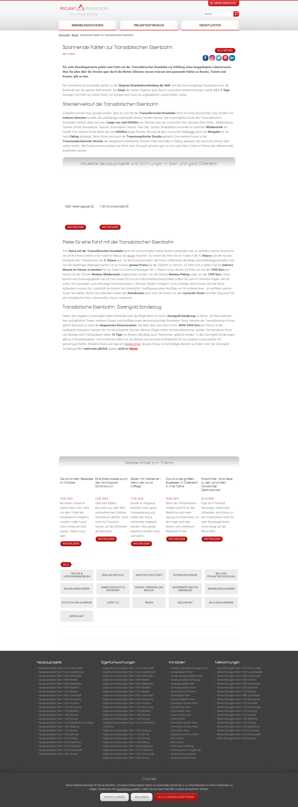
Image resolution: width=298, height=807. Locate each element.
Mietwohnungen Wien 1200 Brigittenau (238, 726)
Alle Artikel (64, 35)
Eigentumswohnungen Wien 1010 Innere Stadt (128, 668)
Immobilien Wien (180, 730)
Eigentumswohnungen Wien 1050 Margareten (128, 683)
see (192, 132)
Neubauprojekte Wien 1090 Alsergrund (60, 699)
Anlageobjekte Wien (182, 671)
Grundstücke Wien (181, 707)
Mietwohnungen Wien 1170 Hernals (236, 714)
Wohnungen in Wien (158, 163)
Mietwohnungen (227, 662)
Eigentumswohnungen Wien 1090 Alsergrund (128, 699)
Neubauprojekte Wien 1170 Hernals (58, 730)
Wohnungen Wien (180, 695)
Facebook (205, 58)
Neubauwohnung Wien (183, 753)
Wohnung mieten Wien (183, 691)
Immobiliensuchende (88, 25)
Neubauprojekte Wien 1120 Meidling (58, 710)
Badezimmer (133, 344)
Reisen (75, 35)
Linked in (232, 58)
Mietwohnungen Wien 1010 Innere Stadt (239, 668)
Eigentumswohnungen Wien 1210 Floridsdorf (128, 749)
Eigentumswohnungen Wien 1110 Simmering (128, 707)
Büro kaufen (177, 738)
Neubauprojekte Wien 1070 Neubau (58, 691)
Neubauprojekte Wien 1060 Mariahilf (59, 687)
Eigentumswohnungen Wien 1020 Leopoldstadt (129, 671)
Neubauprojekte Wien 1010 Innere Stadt (60, 668)
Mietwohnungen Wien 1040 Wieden (236, 679)
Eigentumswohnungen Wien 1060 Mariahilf (126, 687)
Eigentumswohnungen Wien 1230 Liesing (126, 757)
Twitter (219, 58)
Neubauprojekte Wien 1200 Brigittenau (60, 742)
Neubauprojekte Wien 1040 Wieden (58, 679)
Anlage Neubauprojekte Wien (187, 675)
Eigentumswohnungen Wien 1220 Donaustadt (128, 753)
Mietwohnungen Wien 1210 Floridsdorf (238, 730)
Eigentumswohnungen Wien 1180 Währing (126, 738)
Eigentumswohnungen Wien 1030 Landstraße (128, 675)
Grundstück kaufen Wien (184, 703)
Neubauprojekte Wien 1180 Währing (58, 734)
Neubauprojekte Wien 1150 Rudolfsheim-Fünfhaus (66, 722)
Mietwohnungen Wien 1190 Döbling (236, 722)
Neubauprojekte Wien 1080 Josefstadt (60, 695)
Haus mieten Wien (181, 714)
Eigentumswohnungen (118, 662)
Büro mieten (177, 742)
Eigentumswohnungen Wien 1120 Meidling (126, 710)
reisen (131, 255)
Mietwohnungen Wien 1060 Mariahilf (237, 687)
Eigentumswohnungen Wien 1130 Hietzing (126, 714)
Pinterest (225, 58)
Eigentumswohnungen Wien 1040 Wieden (126, 679)
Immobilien (177, 662)
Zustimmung (125, 789)
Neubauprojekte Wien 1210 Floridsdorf (60, 746)
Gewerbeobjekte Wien (183, 699)
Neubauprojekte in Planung (185, 679)
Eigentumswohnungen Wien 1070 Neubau (126, 691)
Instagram (212, 58)
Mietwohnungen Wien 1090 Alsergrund (238, 699)
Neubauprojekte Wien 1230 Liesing (58, 753)
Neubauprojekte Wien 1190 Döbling (58, 738)
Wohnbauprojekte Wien (183, 757)
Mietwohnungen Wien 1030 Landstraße (238, 675)
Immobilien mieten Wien (184, 726)
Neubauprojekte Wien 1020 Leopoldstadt (61, 671)
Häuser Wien (178, 718)
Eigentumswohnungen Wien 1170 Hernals (126, 734)
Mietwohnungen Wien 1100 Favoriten (237, 703)
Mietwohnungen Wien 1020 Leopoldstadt (239, 671)
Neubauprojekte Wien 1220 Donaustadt (60, 749)
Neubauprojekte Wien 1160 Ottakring (59, 726)
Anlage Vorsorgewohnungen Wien (189, 668)
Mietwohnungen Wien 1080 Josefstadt (238, 695)
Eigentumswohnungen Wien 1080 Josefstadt (128, 695)
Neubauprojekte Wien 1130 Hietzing (58, 714)
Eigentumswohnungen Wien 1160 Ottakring (127, 730)
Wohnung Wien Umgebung (185, 749)
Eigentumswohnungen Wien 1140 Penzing (126, 718)
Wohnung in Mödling (182, 746)
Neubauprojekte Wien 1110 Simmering (60, 707)
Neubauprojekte (49, 662)
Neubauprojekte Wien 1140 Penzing (58, 718)
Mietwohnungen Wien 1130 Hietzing (237, 710)
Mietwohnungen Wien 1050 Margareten (238, 683)
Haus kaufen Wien (181, 710)
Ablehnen (142, 797)
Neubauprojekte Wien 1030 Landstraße (60, 675)
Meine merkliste (225, 3)
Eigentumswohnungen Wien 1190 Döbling (126, 742)
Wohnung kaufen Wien (183, 687)
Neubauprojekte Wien (182, 683)
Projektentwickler (149, 25)
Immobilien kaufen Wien (184, 722)
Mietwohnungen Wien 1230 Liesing (236, 738)
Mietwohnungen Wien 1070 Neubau (236, 691)
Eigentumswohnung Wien (185, 734)
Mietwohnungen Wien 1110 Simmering (238, 707)
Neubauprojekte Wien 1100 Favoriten (59, 703)
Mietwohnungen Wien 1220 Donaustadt (239, 734)
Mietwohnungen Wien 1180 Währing (237, 718)
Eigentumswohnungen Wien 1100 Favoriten (127, 703)
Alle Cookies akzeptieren (176, 797)
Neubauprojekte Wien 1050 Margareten (60, 683)
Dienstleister (210, 25)
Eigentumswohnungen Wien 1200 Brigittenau (128, 746)
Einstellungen (114, 797)
